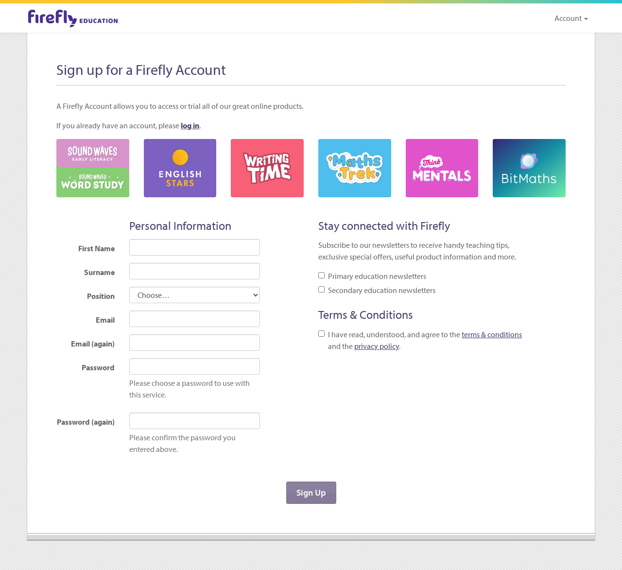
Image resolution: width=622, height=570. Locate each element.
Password (98, 367)
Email (105, 320)
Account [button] (571, 18)
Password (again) (86, 422)
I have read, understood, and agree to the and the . (420, 340)
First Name (96, 248)
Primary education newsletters (372, 276)
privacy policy (376, 346)
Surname (99, 272)
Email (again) (93, 343)
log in (190, 125)
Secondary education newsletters (376, 290)
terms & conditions (492, 334)
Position (101, 296)
